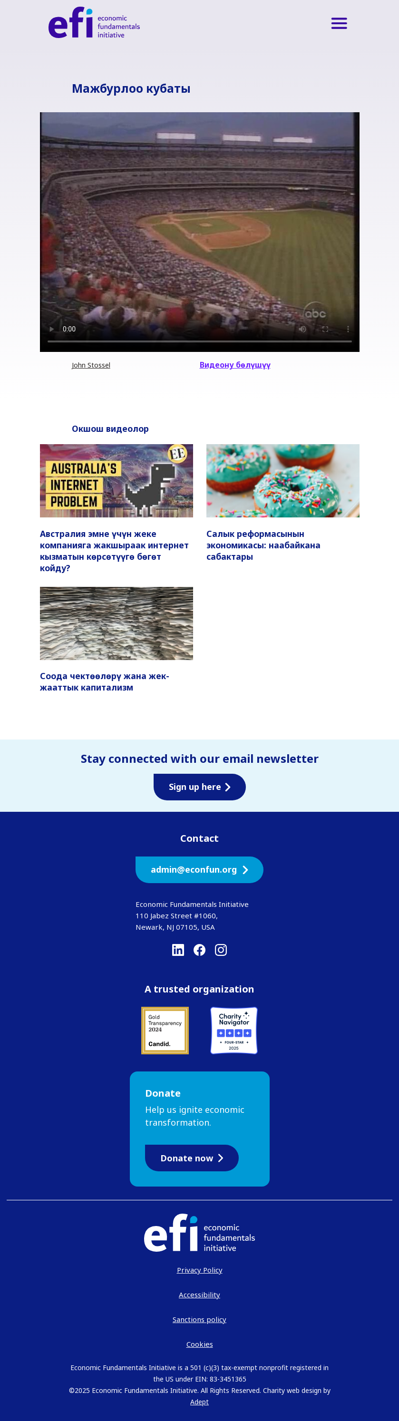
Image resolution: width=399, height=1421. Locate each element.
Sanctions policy (199, 1319)
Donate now (192, 1158)
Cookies (199, 1344)
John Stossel (91, 365)
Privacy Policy (200, 1270)
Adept (199, 1401)
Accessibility (199, 1294)
